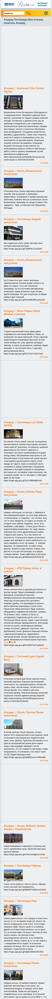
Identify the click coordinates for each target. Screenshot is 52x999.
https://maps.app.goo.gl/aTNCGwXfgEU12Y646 (24, 854)
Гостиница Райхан (29, 865)
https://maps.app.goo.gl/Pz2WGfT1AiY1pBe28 (24, 645)
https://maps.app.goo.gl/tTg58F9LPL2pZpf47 (23, 249)
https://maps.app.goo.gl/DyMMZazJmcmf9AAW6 (25, 757)
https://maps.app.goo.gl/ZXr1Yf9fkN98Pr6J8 (23, 480)
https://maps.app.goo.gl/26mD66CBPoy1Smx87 (24, 300)
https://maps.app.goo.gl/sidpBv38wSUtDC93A (24, 952)
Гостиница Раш (27, 900)
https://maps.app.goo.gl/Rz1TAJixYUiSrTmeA (23, 354)
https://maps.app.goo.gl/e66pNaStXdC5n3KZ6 (24, 557)
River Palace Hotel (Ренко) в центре (22, 313)
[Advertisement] (26, 56)
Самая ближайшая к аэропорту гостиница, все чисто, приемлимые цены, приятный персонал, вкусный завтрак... (25, 849)
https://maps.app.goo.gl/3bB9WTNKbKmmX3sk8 (25, 890)
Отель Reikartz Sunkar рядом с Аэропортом (25, 827)
